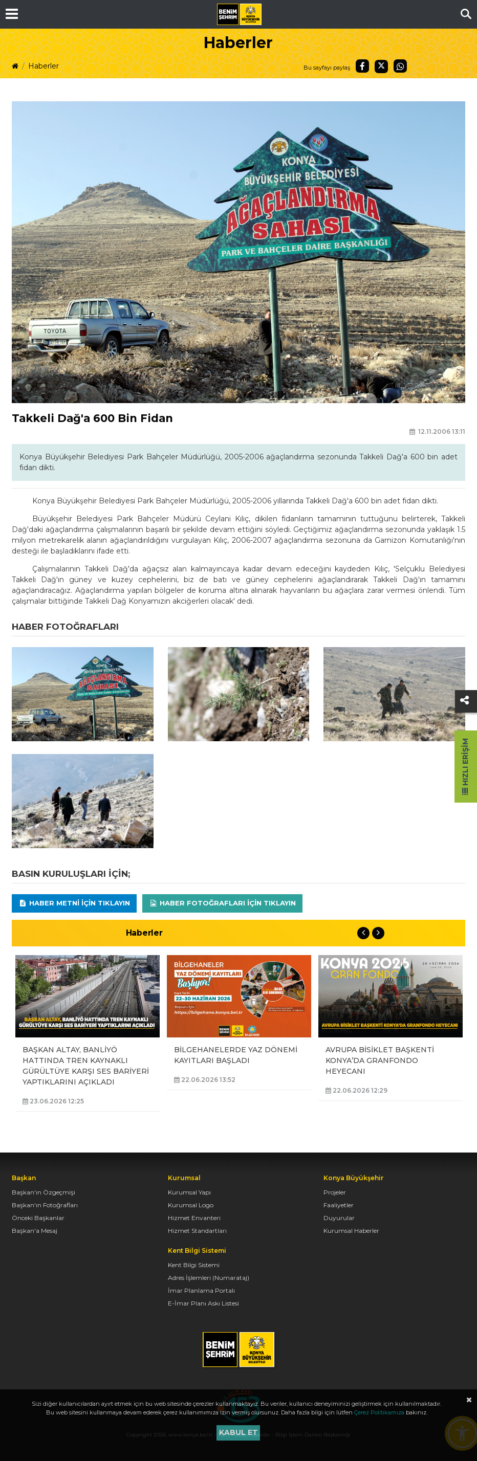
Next (378, 933)
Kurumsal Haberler (351, 1230)
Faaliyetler (338, 1205)
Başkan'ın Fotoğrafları (45, 1205)
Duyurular (339, 1218)
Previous (363, 933)
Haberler (43, 66)
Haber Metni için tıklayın (74, 903)
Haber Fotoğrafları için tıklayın (222, 903)
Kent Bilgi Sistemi (194, 1265)
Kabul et (238, 1432)
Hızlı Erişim (465, 766)
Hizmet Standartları (197, 1230)
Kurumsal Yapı (189, 1192)
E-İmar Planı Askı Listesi (203, 1303)
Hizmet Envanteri (194, 1218)
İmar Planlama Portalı (201, 1290)
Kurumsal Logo (190, 1205)
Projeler (334, 1192)
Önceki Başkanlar (38, 1218)
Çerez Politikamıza (379, 1412)
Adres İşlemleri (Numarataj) (208, 1277)
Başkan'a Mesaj (34, 1230)
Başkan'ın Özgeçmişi (43, 1192)
